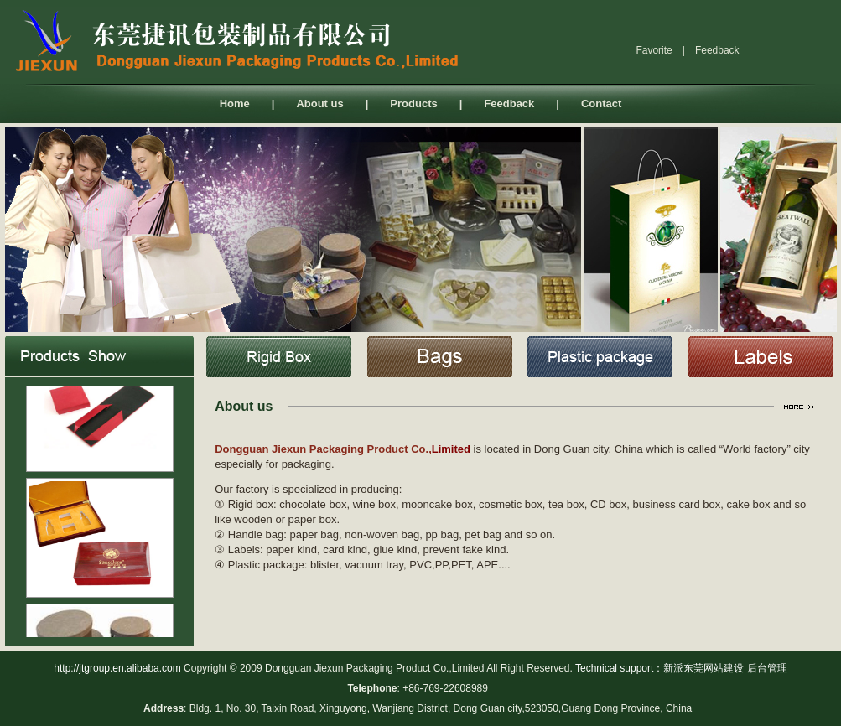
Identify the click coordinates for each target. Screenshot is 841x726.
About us (319, 103)
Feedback (509, 103)
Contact (601, 103)
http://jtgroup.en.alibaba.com (117, 668)
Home (235, 103)
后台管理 (767, 668)
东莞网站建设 (713, 668)
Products (413, 103)
